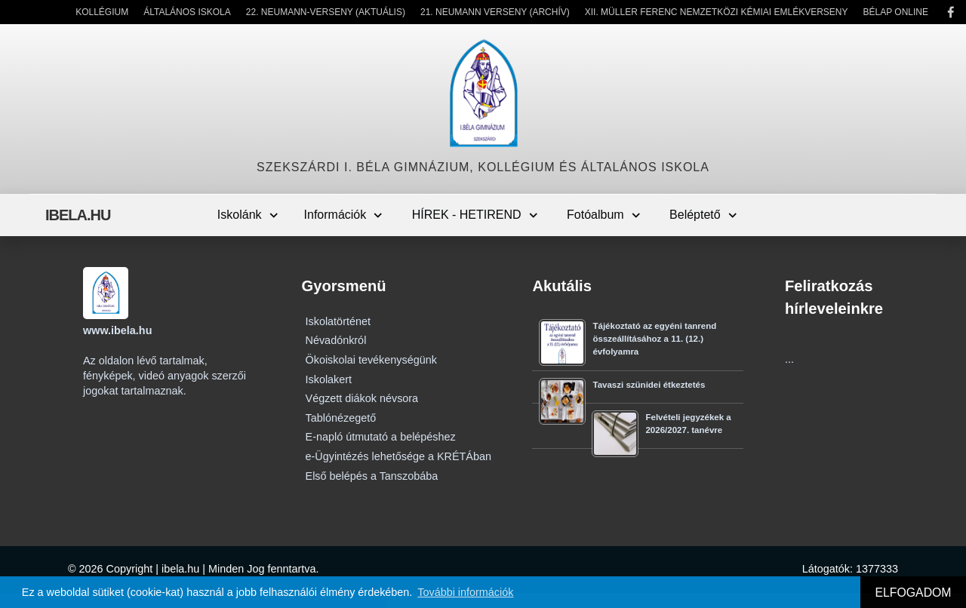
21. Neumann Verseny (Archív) (495, 12)
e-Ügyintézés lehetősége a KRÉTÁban (398, 456)
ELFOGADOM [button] (913, 592)
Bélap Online (895, 12)
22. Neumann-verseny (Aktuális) (325, 12)
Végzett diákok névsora (362, 398)
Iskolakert (329, 379)
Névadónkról (336, 340)
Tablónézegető (341, 418)
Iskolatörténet (338, 321)
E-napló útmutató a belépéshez (381, 437)
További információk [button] (465, 592)
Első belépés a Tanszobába (372, 476)
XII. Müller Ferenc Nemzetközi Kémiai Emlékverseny (716, 12)
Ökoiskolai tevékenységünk (371, 360)
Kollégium (101, 12)
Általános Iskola (187, 12)
